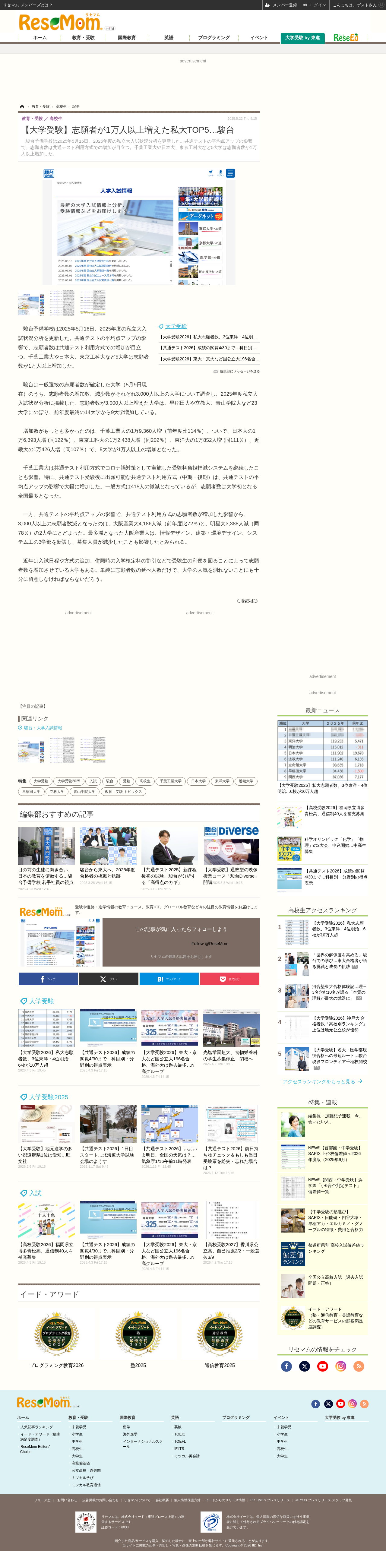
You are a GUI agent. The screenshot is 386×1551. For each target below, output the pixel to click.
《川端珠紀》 (247, 601)
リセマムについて (137, 1500)
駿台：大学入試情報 (43, 727)
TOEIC (179, 1434)
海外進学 (130, 1434)
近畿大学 (246, 781)
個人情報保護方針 (187, 1500)
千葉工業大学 (171, 781)
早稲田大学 (31, 792)
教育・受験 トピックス (123, 792)
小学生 (77, 1434)
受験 (126, 781)
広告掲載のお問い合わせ (100, 1500)
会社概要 (162, 1500)
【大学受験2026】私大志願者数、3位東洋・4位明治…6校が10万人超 (224, 336)
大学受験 (176, 326)
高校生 (145, 781)
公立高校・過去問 (86, 1470)
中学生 (77, 1441)
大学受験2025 (69, 781)
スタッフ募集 (342, 1500)
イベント (259, 37)
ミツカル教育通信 (86, 1485)
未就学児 (79, 1427)
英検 (178, 1427)
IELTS (179, 1449)
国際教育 (127, 37)
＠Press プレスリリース (313, 1500)
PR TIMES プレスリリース (270, 1500)
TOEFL (180, 1441)
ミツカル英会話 (187, 1456)
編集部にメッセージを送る (240, 371)
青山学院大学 (84, 792)
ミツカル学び (82, 1478)
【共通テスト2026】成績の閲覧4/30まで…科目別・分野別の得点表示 (224, 347)
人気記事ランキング (37, 1427)
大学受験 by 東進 (302, 37)
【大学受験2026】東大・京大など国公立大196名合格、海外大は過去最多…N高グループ (242, 358)
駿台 (109, 781)
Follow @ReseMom (209, 943)
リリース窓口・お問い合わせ (55, 1500)
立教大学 (57, 792)
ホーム (40, 37)
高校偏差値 (81, 1463)
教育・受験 (83, 37)
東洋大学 (222, 781)
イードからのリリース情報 (225, 1500)
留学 (126, 1427)
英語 (168, 37)
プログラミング (214, 37)
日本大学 (198, 781)
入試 (93, 781)
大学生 (77, 1456)
